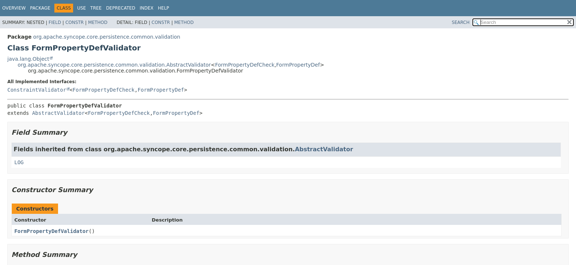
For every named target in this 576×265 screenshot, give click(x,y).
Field (54, 22)
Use (81, 8)
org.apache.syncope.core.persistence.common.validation (106, 37)
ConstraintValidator (36, 90)
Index (147, 8)
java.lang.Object (28, 59)
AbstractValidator (58, 113)
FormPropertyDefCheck (244, 65)
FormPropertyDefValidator (51, 231)
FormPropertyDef (298, 65)
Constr (74, 22)
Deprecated (121, 8)
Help (163, 8)
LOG (19, 162)
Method (98, 22)
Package (40, 8)
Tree (96, 8)
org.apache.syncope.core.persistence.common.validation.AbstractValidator (114, 65)
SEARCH (461, 22)
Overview (14, 8)
